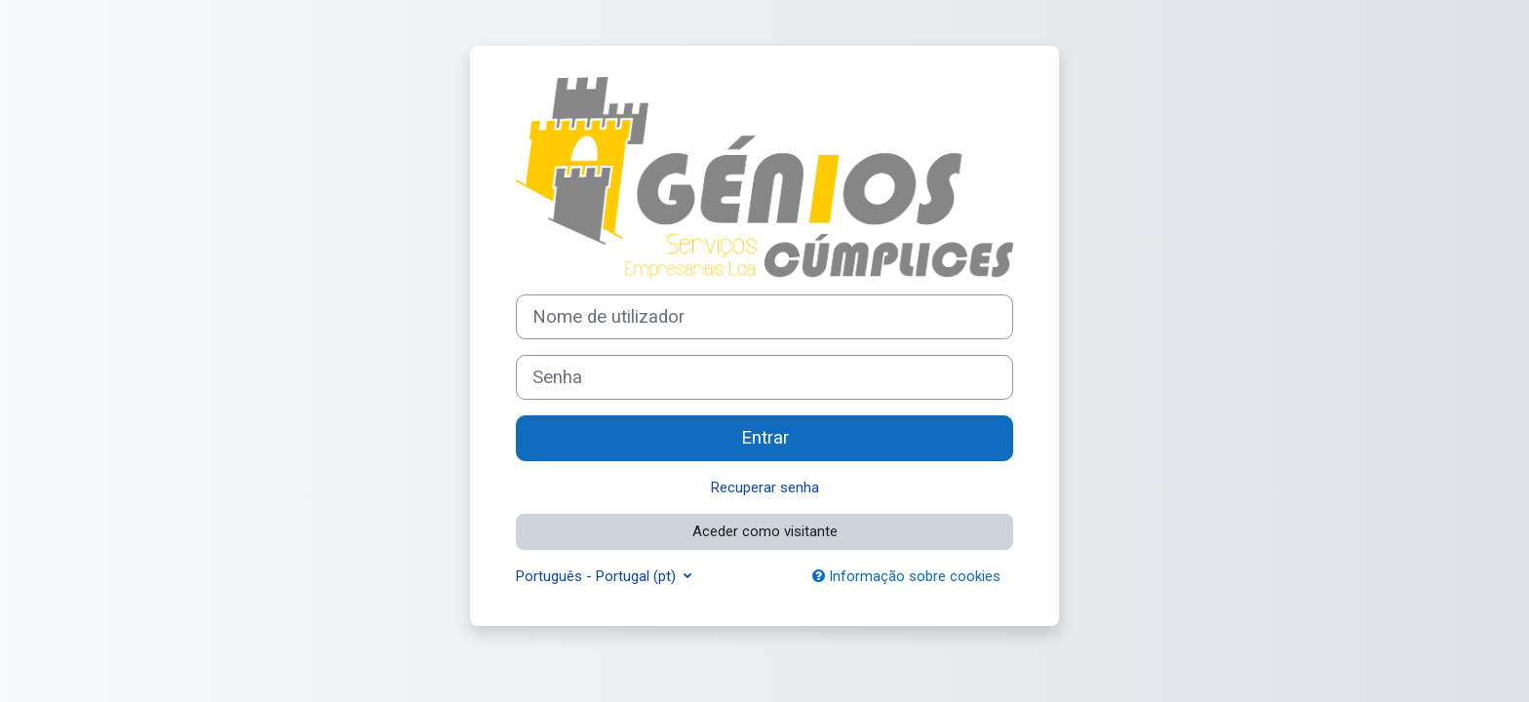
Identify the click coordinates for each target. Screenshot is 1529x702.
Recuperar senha (765, 487)
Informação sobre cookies (906, 576)
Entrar (765, 437)
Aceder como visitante (765, 531)
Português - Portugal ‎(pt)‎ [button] (598, 576)
